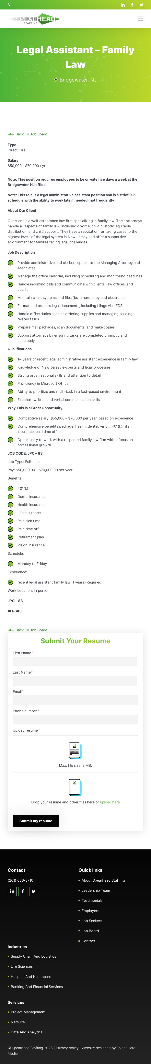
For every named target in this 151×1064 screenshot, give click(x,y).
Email (18, 691)
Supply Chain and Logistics (33, 956)
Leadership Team (96, 890)
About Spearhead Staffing (103, 880)
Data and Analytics (26, 1032)
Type (12, 145)
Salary (13, 160)
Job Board (90, 931)
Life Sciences (22, 966)
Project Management (28, 1012)
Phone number (26, 711)
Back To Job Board (31, 134)
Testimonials (92, 900)
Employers (90, 910)
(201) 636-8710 (10, 4)
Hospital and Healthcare (31, 976)
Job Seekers (92, 921)
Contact (88, 941)
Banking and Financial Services (37, 987)
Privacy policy (67, 1048)
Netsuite (18, 1022)
